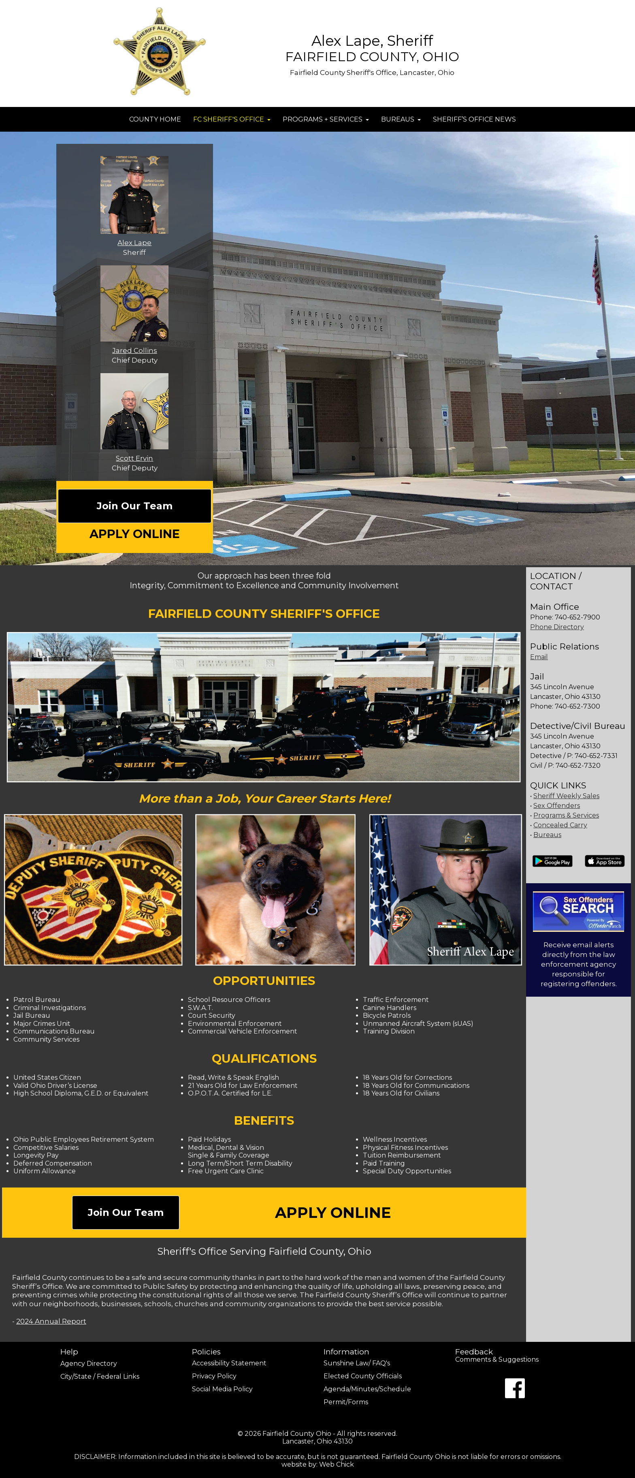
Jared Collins (134, 350)
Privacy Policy (214, 1376)
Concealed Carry (560, 825)
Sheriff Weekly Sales (566, 796)
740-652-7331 (595, 756)
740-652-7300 (577, 706)
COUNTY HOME (155, 119)
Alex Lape (134, 243)
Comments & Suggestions (497, 1360)
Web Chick (336, 1464)
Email (539, 657)
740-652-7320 (578, 765)
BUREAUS (401, 119)
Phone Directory (557, 627)
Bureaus (547, 835)
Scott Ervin (134, 458)
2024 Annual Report (51, 1321)
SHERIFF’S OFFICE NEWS (474, 119)
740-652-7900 (577, 617)
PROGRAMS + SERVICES (326, 119)
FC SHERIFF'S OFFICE (232, 119)
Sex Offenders (556, 805)
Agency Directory (88, 1363)
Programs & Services (566, 815)
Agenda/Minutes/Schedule (367, 1389)
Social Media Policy (222, 1389)
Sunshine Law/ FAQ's (357, 1363)
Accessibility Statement (229, 1363)
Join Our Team (135, 506)
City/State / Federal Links (99, 1376)
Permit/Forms (346, 1402)
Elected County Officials (363, 1376)
